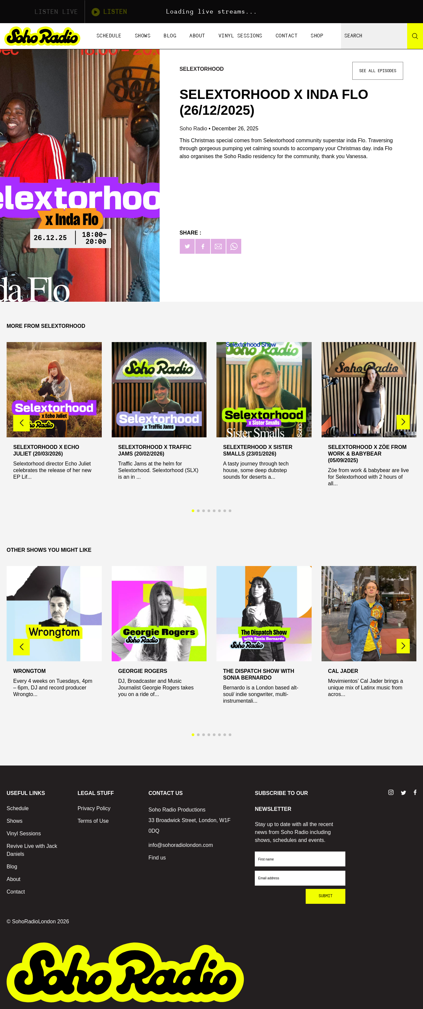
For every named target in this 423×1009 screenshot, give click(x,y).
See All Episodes (377, 71)
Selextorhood (201, 69)
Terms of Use (93, 821)
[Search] (415, 36)
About (197, 35)
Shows (143, 35)
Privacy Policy (94, 808)
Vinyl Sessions (240, 35)
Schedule (109, 35)
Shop (317, 35)
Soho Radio (194, 128)
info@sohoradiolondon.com (180, 845)
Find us (157, 857)
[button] (403, 422)
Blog (170, 35)
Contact (287, 35)
